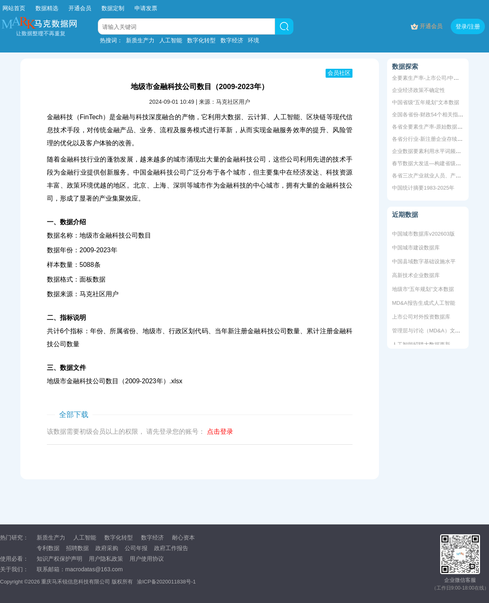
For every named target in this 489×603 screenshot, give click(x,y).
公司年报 (136, 548)
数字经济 (231, 40)
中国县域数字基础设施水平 (424, 263)
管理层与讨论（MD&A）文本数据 (431, 332)
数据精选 (46, 8)
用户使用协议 (147, 558)
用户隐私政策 (106, 558)
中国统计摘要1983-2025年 (423, 188)
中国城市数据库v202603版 (423, 235)
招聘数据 (77, 548)
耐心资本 (183, 537)
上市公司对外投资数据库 (421, 318)
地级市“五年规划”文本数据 (423, 290)
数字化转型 (201, 40)
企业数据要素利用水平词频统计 (429, 151)
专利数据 (48, 548)
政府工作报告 (171, 548)
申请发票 (145, 8)
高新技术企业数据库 (416, 276)
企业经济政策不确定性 (418, 90)
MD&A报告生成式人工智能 (423, 304)
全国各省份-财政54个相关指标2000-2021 (440, 114)
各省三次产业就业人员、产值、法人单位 (439, 176)
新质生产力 (140, 40)
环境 (253, 40)
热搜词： (111, 40)
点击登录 (220, 431)
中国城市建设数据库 (416, 249)
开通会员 (80, 8)
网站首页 (13, 8)
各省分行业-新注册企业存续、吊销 (432, 139)
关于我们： (14, 569)
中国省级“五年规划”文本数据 (425, 102)
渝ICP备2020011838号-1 (166, 582)
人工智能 (170, 40)
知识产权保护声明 (59, 558)
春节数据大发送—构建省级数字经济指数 (439, 163)
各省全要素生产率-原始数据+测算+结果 (438, 127)
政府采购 (106, 548)
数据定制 (112, 8)
